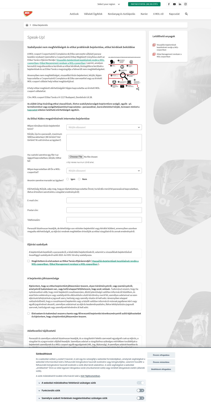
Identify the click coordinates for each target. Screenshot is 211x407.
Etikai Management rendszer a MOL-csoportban (74, 264)
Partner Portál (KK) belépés (144, 4)
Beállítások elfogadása (161, 369)
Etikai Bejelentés (40, 25)
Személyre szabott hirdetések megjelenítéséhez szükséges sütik (74, 398)
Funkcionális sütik (51, 390)
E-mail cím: (33, 200)
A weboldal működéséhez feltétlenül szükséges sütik (69, 382)
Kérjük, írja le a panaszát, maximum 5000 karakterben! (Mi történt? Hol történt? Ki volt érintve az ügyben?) (45, 137)
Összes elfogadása (161, 355)
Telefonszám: (34, 220)
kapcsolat (33, 110)
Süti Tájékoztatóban (90, 376)
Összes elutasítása (161, 362)
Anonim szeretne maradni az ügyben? (46, 180)
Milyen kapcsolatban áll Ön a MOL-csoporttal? (44, 171)
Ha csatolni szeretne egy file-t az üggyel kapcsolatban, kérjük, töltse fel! (44, 158)
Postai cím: (33, 210)
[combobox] (108, 4)
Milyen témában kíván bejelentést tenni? (44, 127)
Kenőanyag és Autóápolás (121, 13)
